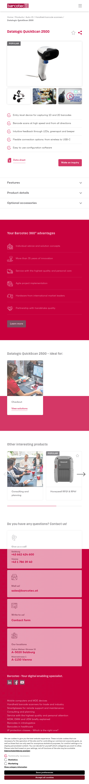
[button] (8, 490)
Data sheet (19, 160)
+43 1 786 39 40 (21, 562)
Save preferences (44, 772)
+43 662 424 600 (22, 554)
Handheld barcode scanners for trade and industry (35, 704)
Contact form (20, 620)
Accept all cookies (44, 777)
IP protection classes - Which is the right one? (32, 730)
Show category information (15, 767)
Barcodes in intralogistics (21, 723)
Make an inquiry (70, 162)
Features (44, 182)
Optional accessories (44, 203)
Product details (44, 193)
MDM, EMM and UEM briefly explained (28, 719)
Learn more (16, 323)
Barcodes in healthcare (20, 726)
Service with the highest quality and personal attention (37, 715)
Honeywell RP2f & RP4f (63, 491)
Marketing (13, 764)
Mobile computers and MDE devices (27, 700)
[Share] (80, 32)
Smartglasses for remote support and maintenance (35, 708)
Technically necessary (19, 756)
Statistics (13, 760)
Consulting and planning (20, 493)
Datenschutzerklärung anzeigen (17, 751)
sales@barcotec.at (24, 590)
